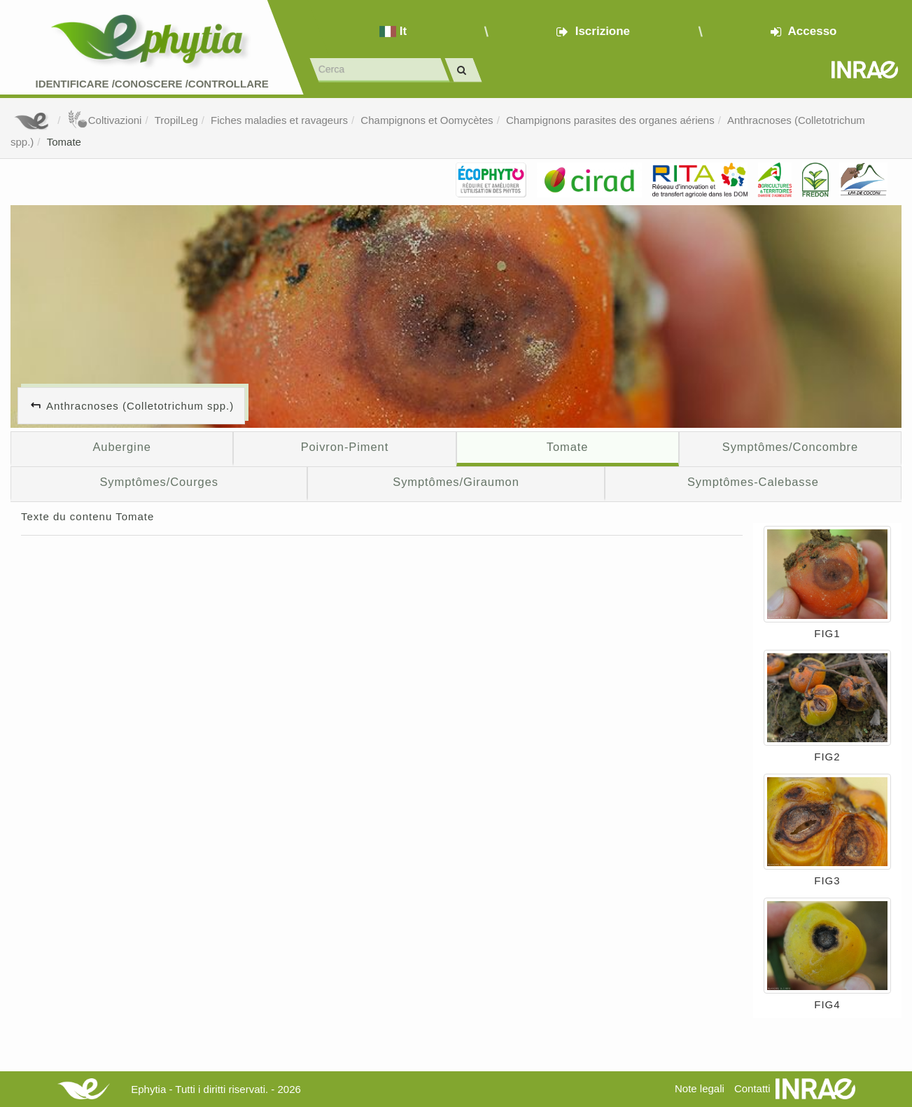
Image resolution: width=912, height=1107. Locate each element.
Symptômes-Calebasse (753, 481)
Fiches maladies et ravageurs (279, 120)
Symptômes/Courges (158, 481)
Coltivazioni (104, 120)
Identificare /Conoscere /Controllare (151, 84)
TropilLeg (176, 120)
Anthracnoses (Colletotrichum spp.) (140, 406)
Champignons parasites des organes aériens (610, 120)
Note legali (699, 1088)
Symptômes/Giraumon (456, 481)
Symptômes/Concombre (790, 446)
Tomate (64, 142)
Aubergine (121, 446)
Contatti (752, 1088)
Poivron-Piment (345, 446)
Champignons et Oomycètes (426, 120)
